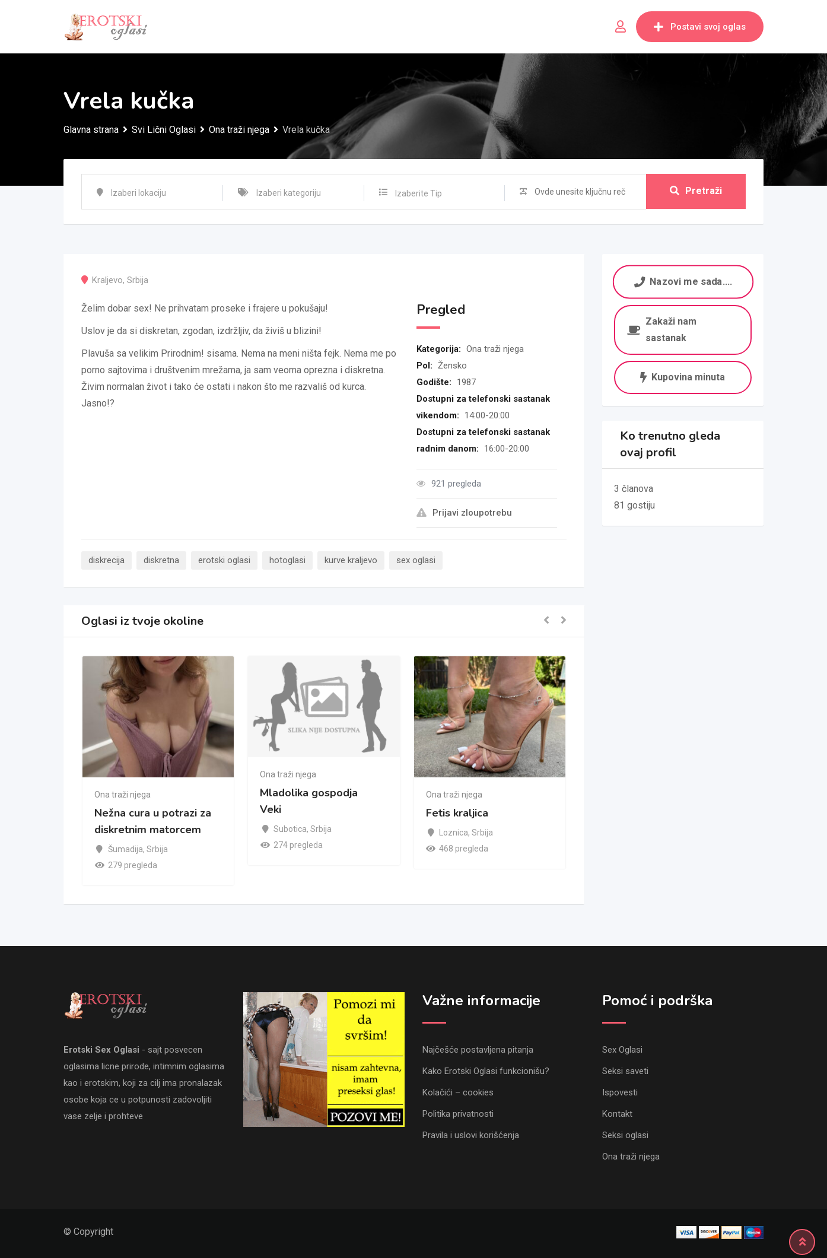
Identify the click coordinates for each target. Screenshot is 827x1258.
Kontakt (617, 1113)
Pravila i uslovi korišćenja (470, 1135)
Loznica (453, 832)
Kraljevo (107, 280)
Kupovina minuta (682, 377)
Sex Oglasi (622, 1049)
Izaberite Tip (418, 193)
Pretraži (696, 191)
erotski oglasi (224, 560)
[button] (546, 621)
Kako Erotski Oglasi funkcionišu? (485, 1071)
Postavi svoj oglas (700, 26)
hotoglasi (287, 560)
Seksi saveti (625, 1071)
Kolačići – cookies (458, 1092)
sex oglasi (415, 560)
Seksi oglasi (625, 1135)
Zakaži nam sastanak (661, 330)
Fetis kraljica (457, 813)
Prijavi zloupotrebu (464, 512)
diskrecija (106, 560)
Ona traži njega (495, 349)
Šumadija (125, 849)
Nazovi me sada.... (682, 281)
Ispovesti (620, 1092)
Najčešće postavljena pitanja (477, 1049)
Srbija (137, 280)
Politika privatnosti (458, 1113)
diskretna (161, 560)
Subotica (290, 829)
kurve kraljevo (351, 560)
